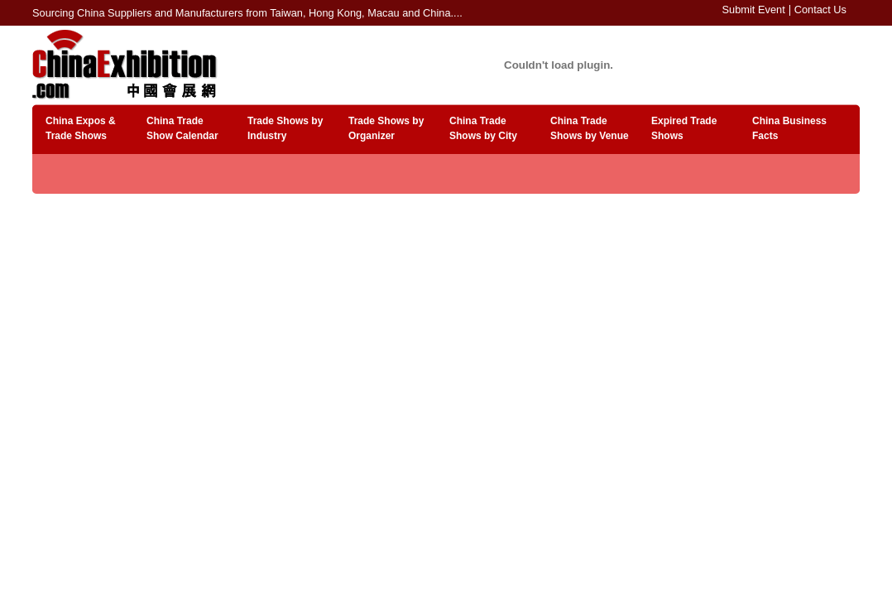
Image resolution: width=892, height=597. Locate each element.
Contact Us (820, 9)
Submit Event (753, 9)
